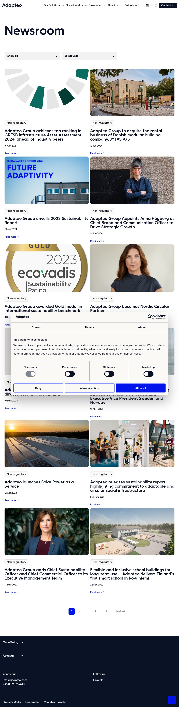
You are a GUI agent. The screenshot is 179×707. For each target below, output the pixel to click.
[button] (147, 5)
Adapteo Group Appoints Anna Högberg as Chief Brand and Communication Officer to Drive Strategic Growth (132, 223)
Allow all (140, 387)
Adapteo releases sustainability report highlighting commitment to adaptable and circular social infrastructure (132, 486)
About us (8, 655)
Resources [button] (95, 5)
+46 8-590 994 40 (13, 684)
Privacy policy (32, 702)
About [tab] (142, 327)
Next (117, 611)
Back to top (172, 700)
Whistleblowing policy (55, 702)
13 (107, 611)
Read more (10, 153)
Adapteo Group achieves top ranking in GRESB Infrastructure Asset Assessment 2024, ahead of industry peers (43, 135)
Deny (38, 387)
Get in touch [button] (131, 5)
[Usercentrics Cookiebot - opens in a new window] (150, 317)
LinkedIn (98, 680)
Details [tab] (89, 327)
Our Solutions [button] (52, 5)
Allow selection (89, 387)
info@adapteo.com (15, 680)
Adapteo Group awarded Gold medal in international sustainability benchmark (43, 308)
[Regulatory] (32, 56)
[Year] (89, 56)
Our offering (10, 642)
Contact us (168, 5)
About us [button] (112, 5)
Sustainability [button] (74, 5)
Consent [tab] (37, 327)
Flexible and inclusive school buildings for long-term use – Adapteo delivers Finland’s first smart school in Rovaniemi (132, 574)
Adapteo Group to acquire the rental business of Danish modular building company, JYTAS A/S (126, 135)
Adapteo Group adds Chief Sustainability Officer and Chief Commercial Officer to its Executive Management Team (46, 574)
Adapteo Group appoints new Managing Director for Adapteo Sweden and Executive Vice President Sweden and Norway (129, 396)
